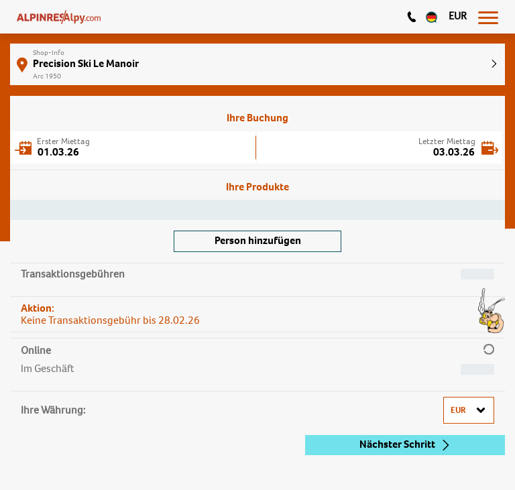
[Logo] (59, 17)
